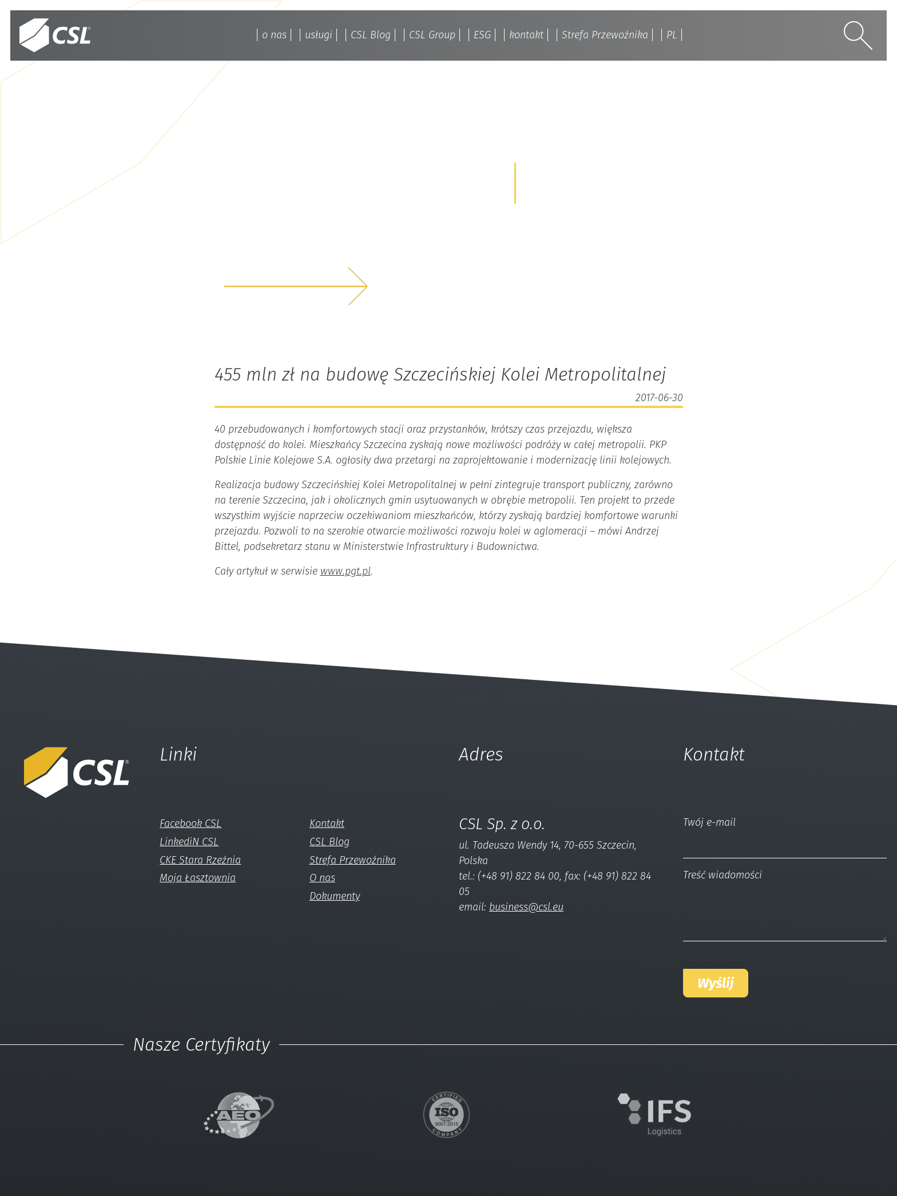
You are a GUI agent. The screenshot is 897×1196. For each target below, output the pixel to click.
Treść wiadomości (722, 875)
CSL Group (432, 35)
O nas (322, 878)
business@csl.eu (526, 907)
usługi (318, 35)
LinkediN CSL (189, 841)
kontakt (526, 35)
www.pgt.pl (345, 571)
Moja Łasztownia (198, 878)
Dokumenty (334, 896)
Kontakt (326, 823)
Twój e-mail (709, 822)
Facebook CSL (190, 823)
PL (671, 35)
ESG (482, 35)
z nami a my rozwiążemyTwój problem (321, 249)
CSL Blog (371, 35)
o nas (274, 35)
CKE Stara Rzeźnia (200, 860)
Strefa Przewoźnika (605, 35)
